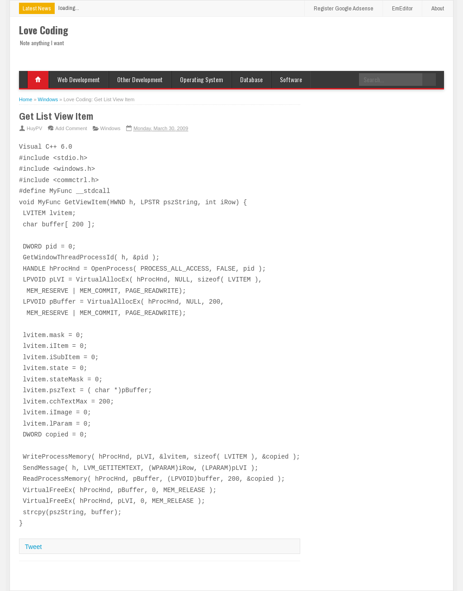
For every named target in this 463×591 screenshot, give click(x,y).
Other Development (140, 79)
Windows (110, 128)
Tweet (33, 546)
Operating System (201, 79)
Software (291, 79)
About (437, 8)
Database (251, 79)
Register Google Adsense (343, 8)
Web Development (78, 79)
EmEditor (402, 8)
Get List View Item (56, 116)
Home (38, 79)
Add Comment (71, 128)
